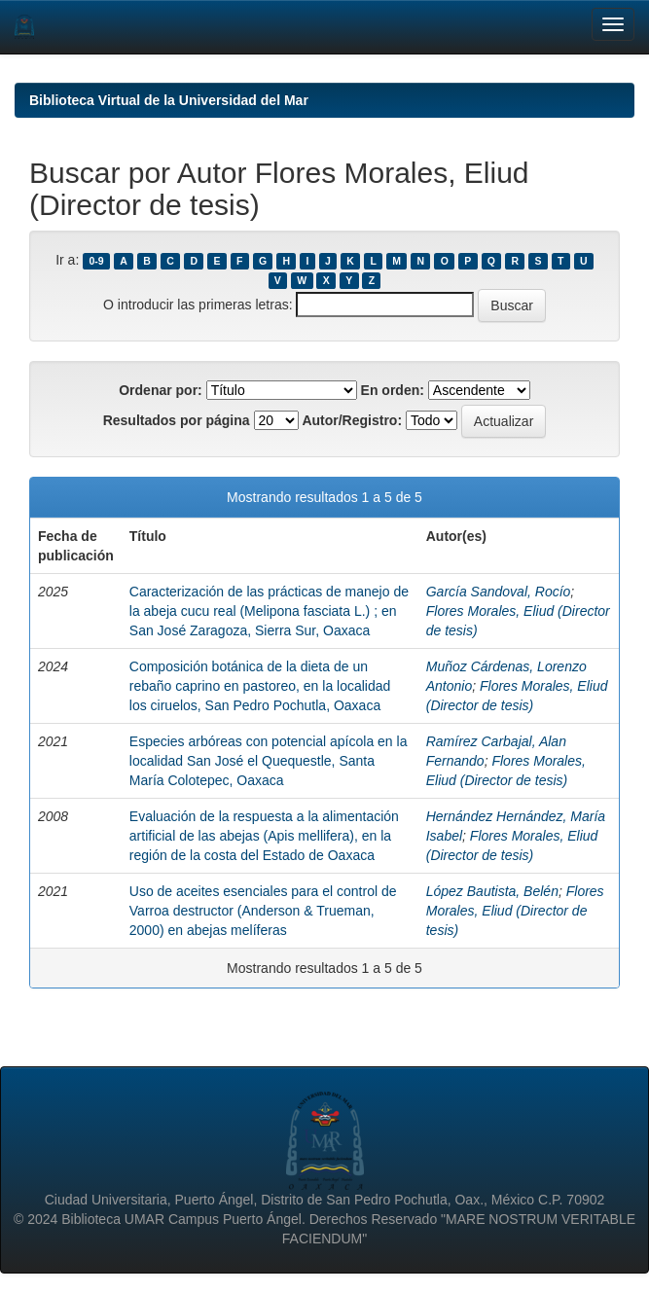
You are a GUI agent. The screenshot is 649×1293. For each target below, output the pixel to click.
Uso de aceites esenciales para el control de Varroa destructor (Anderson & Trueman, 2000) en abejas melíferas (263, 910)
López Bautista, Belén (492, 891)
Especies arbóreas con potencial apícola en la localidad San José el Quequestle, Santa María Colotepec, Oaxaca (268, 761)
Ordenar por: (160, 390)
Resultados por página (176, 420)
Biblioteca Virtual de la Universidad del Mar (168, 100)
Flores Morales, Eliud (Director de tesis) (515, 910)
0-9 (96, 261)
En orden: (392, 390)
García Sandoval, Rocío (498, 591)
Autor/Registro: (352, 420)
